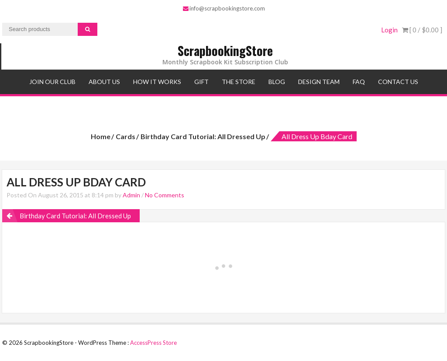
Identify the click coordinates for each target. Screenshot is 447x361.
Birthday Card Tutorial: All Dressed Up (203, 136)
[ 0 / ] (422, 30)
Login (389, 30)
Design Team (319, 81)
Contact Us (398, 81)
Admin (131, 195)
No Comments (164, 195)
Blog (276, 81)
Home (100, 136)
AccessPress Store (153, 342)
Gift (201, 81)
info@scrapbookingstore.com (224, 8)
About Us (104, 81)
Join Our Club (52, 81)
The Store (238, 81)
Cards (125, 136)
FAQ (359, 81)
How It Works (157, 81)
